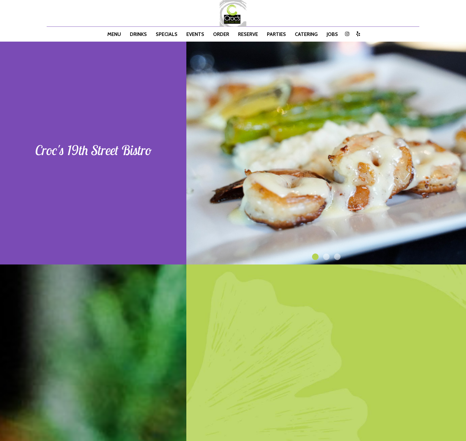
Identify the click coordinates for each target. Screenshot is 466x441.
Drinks (138, 34)
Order (221, 34)
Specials (166, 34)
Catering (306, 34)
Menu (114, 34)
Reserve (248, 34)
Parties (276, 34)
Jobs (332, 34)
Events (195, 34)
